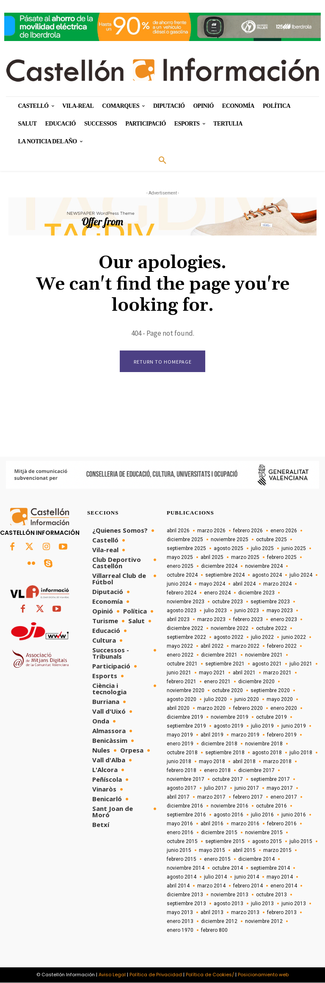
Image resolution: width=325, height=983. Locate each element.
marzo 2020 (211, 708)
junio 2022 (293, 637)
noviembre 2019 (229, 717)
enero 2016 (180, 832)
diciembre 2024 (219, 566)
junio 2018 (179, 761)
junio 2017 (246, 788)
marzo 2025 (245, 557)
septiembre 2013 (186, 903)
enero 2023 (283, 619)
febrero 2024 (181, 593)
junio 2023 (246, 610)
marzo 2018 (277, 761)
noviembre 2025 (229, 539)
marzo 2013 (245, 912)
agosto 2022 (228, 637)
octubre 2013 (271, 895)
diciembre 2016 (185, 806)
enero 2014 (283, 886)
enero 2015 (217, 859)
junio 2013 (293, 903)
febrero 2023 (248, 619)
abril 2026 (178, 531)
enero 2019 (180, 744)
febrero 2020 (248, 708)
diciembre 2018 (219, 744)
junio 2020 (246, 699)
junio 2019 (293, 726)
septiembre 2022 (186, 637)
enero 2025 (180, 566)
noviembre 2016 (229, 806)
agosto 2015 (267, 841)
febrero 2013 (282, 912)
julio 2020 (215, 699)
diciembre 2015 (219, 832)
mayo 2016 (180, 824)
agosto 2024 (267, 575)
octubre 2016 (271, 806)
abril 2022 (212, 646)
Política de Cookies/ (210, 975)
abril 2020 (178, 708)
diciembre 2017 (256, 770)
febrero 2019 (282, 735)
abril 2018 (244, 761)
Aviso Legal (112, 975)
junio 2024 (179, 584)
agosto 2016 (228, 815)
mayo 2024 (212, 584)
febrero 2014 (248, 886)
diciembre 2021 (219, 655)
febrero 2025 (282, 557)
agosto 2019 (228, 726)
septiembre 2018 (225, 753)
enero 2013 (180, 921)
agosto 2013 (228, 903)
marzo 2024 (277, 584)
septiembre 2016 (186, 815)
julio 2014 (215, 877)
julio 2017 (215, 788)
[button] (162, 161)
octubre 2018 (182, 753)
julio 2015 (300, 841)
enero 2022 (180, 655)
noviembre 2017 (185, 779)
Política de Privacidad (155, 975)
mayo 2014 (280, 877)
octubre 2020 (227, 690)
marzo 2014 (211, 886)
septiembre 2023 (270, 602)
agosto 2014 (181, 877)
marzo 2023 (211, 619)
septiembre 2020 (270, 690)
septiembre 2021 (225, 664)
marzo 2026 (211, 531)
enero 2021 (217, 682)
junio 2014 (246, 877)
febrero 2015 (181, 859)
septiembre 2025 (186, 548)
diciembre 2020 (256, 682)
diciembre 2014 (256, 859)
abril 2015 (244, 850)
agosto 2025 (228, 548)
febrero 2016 (282, 824)
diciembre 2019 (185, 717)
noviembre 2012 (264, 921)
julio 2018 (300, 753)
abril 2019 (212, 735)
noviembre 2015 (264, 832)
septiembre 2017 (270, 779)
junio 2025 (293, 548)
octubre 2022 (271, 628)
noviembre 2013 (229, 895)
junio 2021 (179, 673)
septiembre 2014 (270, 868)
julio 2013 (262, 903)
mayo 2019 (180, 735)
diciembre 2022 (185, 628)
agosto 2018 (267, 753)
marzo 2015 (277, 850)
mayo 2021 (212, 673)
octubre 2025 (271, 539)
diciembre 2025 (185, 539)
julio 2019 (262, 726)
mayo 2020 (280, 699)
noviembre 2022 (229, 628)
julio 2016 (262, 815)
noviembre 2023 (185, 602)
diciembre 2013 (185, 895)
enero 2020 (283, 708)
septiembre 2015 (225, 841)
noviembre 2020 (185, 690)
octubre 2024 (182, 575)
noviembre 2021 (264, 655)
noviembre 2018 (264, 744)
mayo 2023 (280, 610)
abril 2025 (212, 557)
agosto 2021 (267, 664)
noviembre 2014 (185, 868)
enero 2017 (283, 797)
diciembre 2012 (219, 921)
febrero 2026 (248, 531)
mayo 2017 (280, 788)
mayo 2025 (180, 557)
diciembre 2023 (256, 593)
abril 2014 (178, 886)
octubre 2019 (271, 717)
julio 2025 (262, 548)
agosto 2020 (181, 699)
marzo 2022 (245, 646)
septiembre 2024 (225, 575)
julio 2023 (215, 610)
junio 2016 (293, 815)
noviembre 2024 (264, 566)
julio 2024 (300, 575)
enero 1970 (180, 930)
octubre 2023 (227, 602)
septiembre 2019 (186, 726)
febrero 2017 (248, 797)
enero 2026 (283, 531)
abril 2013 (212, 912)
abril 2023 (178, 619)
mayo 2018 (212, 761)
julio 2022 (262, 637)
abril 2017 (178, 797)
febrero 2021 (181, 682)
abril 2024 (244, 584)
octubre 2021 (182, 664)
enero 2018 (217, 770)
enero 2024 (217, 593)
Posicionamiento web (263, 975)
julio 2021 (300, 664)
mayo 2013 (180, 912)
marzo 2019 (245, 735)
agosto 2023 (181, 610)
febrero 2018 (181, 770)
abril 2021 (244, 673)
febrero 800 (214, 930)
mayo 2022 (180, 646)
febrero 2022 (282, 646)
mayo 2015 (212, 850)
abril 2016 (212, 824)
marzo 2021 (277, 673)
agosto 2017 (181, 788)
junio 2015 (179, 850)
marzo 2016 (245, 824)
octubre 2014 (227, 868)
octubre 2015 (182, 841)
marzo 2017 (211, 797)
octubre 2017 (227, 779)
